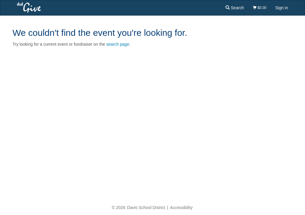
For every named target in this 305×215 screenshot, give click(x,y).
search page (117, 44)
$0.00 (259, 8)
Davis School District (146, 207)
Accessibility (181, 207)
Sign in (281, 7)
